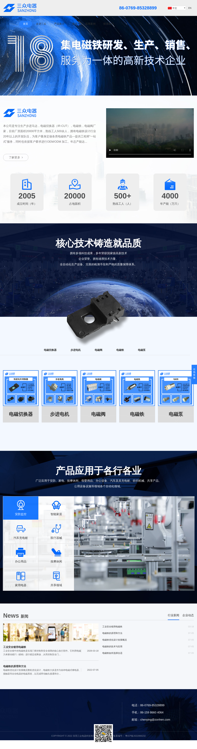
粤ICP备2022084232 (135, 745)
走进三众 (41, 23)
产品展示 (59, 23)
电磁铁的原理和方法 (14, 667)
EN (189, 8)
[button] (92, 92)
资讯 (74, 23)
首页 (25, 23)
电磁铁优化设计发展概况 (114, 642)
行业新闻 (173, 616)
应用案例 (90, 23)
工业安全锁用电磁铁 (14, 647)
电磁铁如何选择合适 (112, 656)
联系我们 (108, 23)
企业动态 (188, 616)
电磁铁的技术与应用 (112, 649)
